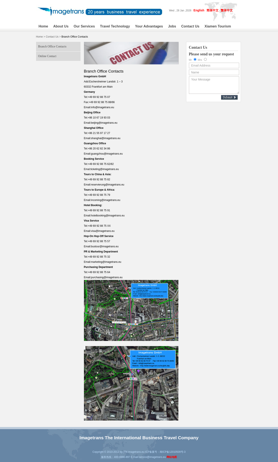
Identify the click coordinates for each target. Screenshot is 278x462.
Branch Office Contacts (52, 46)
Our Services (84, 26)
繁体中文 (227, 10)
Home (43, 26)
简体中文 (213, 10)
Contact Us (190, 26)
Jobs (172, 26)
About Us (60, 26)
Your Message (214, 85)
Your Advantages (149, 26)
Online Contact (47, 56)
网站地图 (172, 457)
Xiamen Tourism (218, 26)
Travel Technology (115, 26)
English (198, 10)
